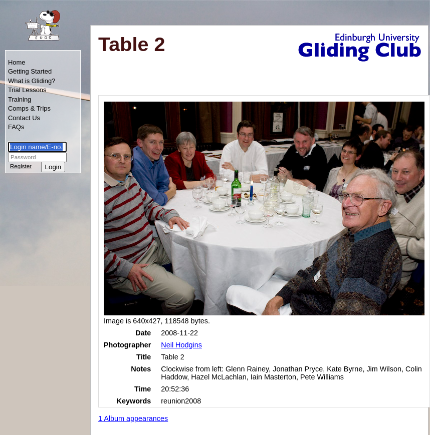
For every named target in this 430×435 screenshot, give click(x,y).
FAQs (16, 127)
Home (17, 62)
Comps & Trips (29, 108)
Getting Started (30, 71)
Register (21, 166)
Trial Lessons (27, 90)
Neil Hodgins (181, 345)
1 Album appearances (133, 418)
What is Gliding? (31, 81)
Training (19, 99)
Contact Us (24, 118)
